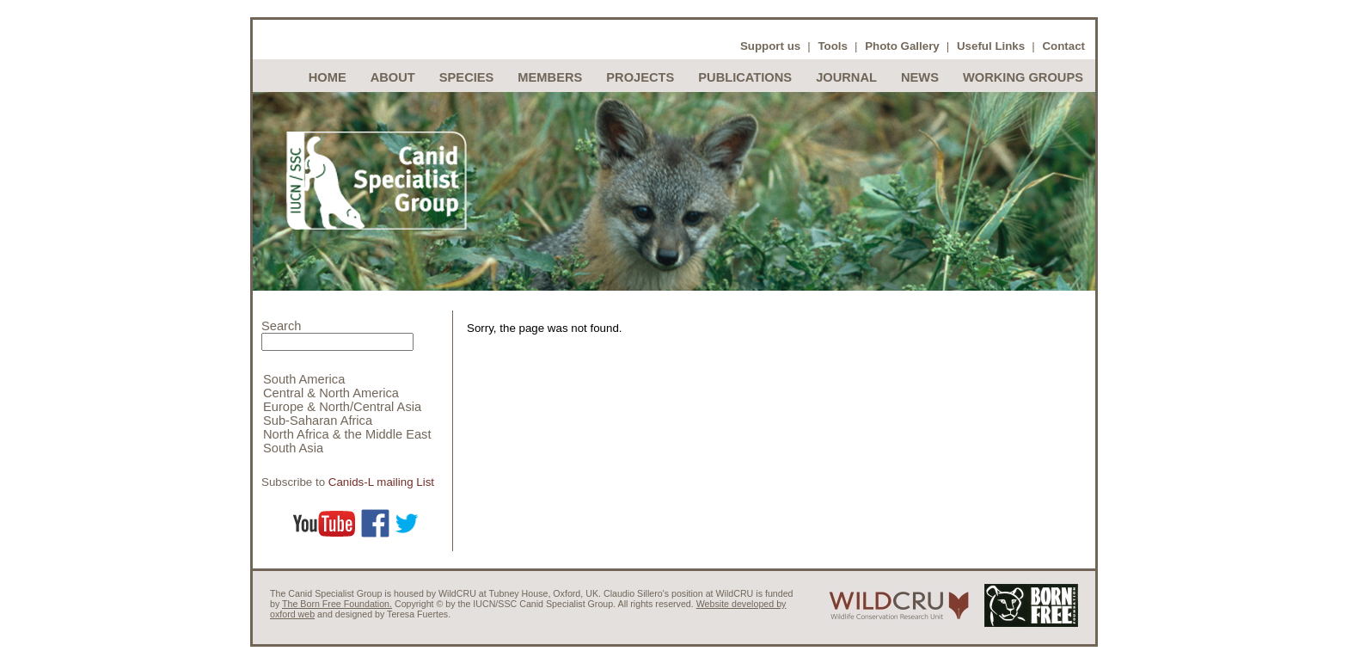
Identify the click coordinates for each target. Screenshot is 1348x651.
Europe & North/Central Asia (342, 407)
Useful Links (991, 46)
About (393, 77)
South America (304, 379)
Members (550, 77)
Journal (846, 77)
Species (466, 77)
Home (327, 77)
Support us (770, 46)
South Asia (293, 448)
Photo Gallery (902, 46)
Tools (833, 46)
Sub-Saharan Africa (317, 420)
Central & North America (331, 393)
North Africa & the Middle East (347, 434)
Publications (745, 77)
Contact (1063, 46)
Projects (640, 77)
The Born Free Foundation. (337, 604)
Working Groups (1023, 77)
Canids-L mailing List (381, 482)
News (920, 77)
